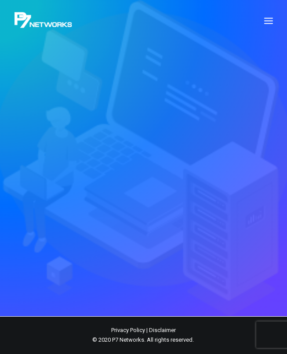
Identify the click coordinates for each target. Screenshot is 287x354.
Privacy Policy (128, 330)
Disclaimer (162, 330)
